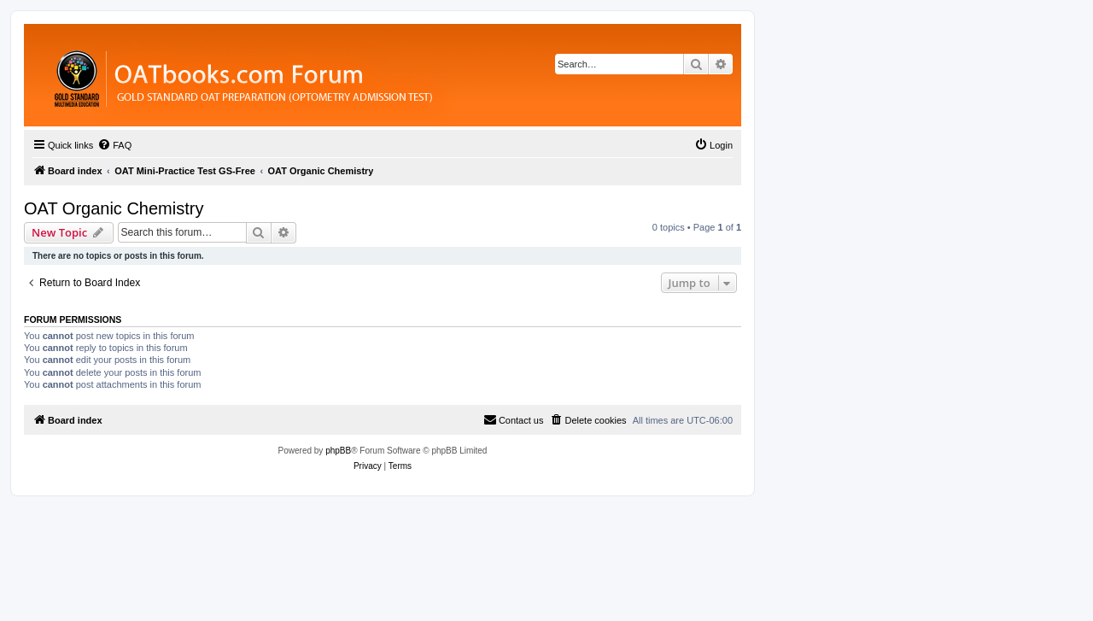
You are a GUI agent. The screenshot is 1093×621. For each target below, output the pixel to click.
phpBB (338, 450)
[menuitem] (114, 145)
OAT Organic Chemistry (113, 208)
